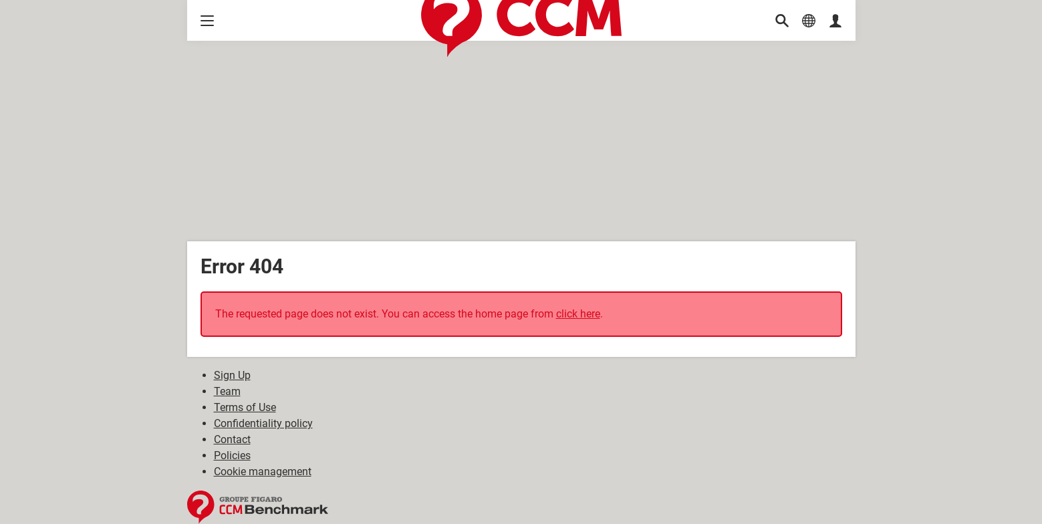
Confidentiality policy (263, 423)
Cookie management (262, 471)
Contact (232, 439)
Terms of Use (245, 407)
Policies (232, 455)
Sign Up (232, 375)
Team (227, 391)
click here (578, 313)
